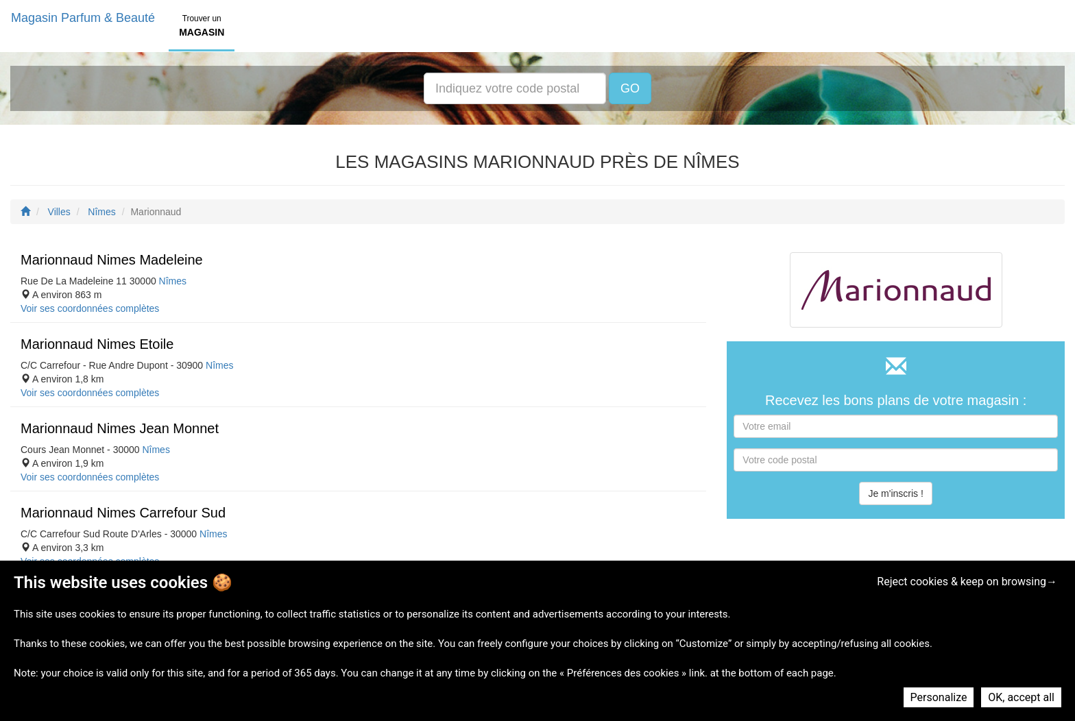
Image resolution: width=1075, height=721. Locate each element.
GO (630, 88)
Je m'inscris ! (895, 493)
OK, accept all (1021, 697)
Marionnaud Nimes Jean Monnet (120, 428)
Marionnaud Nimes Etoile (97, 344)
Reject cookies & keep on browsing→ (967, 581)
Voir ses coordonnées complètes (90, 308)
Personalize (938, 697)
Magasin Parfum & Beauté (83, 18)
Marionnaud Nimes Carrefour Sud (123, 512)
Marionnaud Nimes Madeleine (112, 259)
